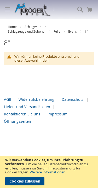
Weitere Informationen (47, 172)
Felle (57, 31)
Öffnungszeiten (17, 121)
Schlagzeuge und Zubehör (27, 31)
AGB (7, 99)
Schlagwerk (33, 27)
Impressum (57, 113)
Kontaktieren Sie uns (22, 113)
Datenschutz (73, 99)
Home (13, 27)
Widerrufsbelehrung (36, 99)
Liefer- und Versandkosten (27, 106)
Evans (73, 31)
